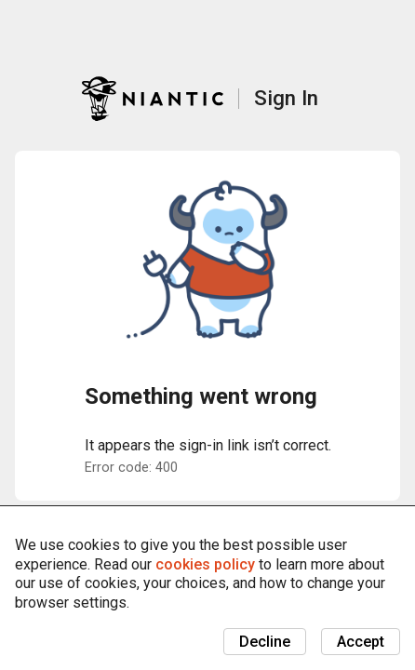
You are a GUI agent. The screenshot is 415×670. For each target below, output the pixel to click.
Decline (264, 641)
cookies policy (205, 564)
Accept (360, 641)
